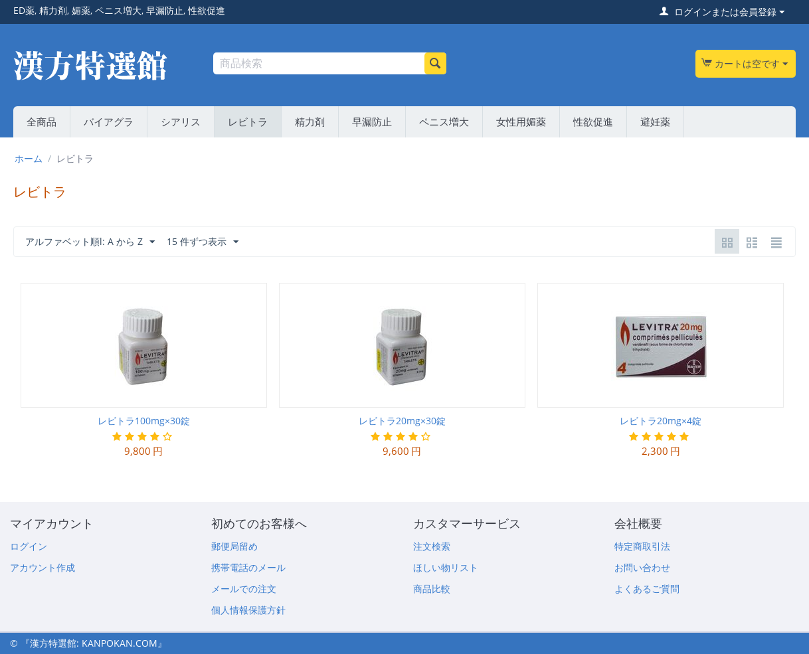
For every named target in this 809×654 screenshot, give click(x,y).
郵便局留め (234, 546)
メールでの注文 (243, 588)
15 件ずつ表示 (202, 242)
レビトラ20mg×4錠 (660, 420)
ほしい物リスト (445, 567)
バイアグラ (109, 121)
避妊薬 (655, 121)
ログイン (28, 546)
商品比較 (431, 588)
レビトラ (248, 121)
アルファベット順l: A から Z (90, 242)
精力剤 (310, 121)
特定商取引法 (642, 546)
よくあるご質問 (646, 588)
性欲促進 (593, 121)
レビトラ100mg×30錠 (144, 420)
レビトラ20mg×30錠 (402, 420)
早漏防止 (372, 121)
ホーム (29, 158)
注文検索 (431, 546)
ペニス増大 (444, 121)
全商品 (41, 121)
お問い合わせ (642, 567)
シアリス (181, 121)
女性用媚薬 (521, 121)
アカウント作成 (42, 567)
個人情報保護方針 (248, 610)
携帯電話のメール (248, 567)
